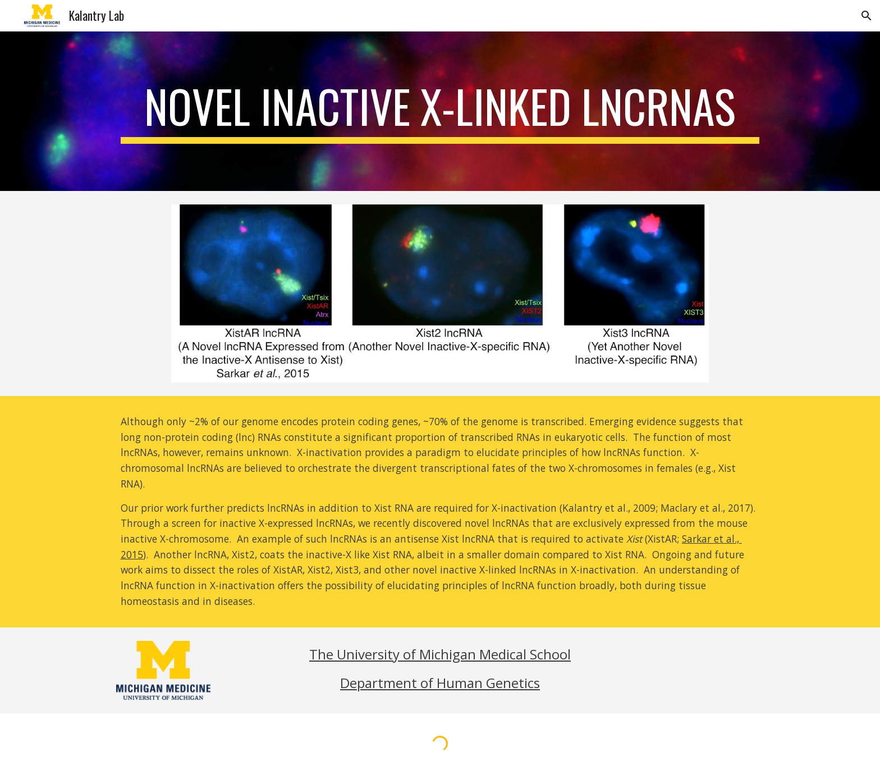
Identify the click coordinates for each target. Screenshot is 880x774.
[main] (440, 111)
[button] (866, 15)
